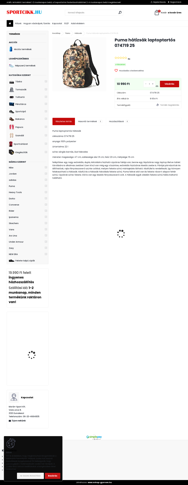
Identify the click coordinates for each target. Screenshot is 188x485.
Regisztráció (175, 2)
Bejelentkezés (159, 2)
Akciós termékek (20, 49)
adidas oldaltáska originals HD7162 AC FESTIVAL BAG (64, 241)
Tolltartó (17, 97)
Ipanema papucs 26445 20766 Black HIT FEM (35, 369)
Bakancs (17, 119)
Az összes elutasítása (30, 476)
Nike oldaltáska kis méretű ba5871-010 (100, 231)
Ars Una (13, 235)
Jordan (13, 173)
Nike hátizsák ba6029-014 (165, 239)
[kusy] (149, 84)
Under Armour (16, 241)
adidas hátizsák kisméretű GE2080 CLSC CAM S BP (35, 347)
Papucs (16, 127)
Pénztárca (17, 104)
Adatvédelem (77, 23)
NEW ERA (13, 254)
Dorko (12, 198)
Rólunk (18, 23)
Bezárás (52, 475)
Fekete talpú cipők (22, 260)
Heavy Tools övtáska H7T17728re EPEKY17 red (35, 323)
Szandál (16, 135)
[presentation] (53, 229)
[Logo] (25, 12)
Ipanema (13, 217)
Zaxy (11, 248)
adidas (12, 180)
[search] (120, 12)
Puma (12, 186)
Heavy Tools (15, 192)
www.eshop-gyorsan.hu (100, 482)
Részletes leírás (64, 121)
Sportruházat (18, 144)
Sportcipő (17, 111)
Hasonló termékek (90, 121)
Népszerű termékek (22, 65)
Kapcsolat (57, 23)
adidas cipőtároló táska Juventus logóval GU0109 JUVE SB (132, 239)
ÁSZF (66, 23)
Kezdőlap (56, 33)
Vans (11, 229)
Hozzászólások (119, 121)
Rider (11, 210)
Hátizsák (78, 33)
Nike (11, 167)
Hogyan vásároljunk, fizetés (37, 23)
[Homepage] (10, 24)
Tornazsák (18, 89)
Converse (14, 204)
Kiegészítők (18, 152)
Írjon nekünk (19, 420)
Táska (15, 81)
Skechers (14, 223)
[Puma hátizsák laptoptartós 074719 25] (79, 64)
